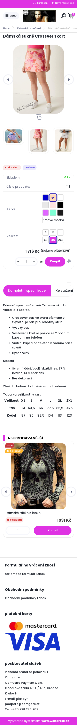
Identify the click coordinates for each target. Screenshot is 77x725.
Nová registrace (64, 3)
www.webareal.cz (55, 721)
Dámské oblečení (29, 28)
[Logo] (39, 16)
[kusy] (26, 261)
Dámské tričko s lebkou (24, 513)
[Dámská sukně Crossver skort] (38, 79)
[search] (64, 16)
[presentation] (8, 79)
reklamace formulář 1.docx (25, 574)
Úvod (6, 28)
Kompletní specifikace (27, 290)
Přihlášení (42, 3)
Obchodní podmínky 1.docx (25, 598)
